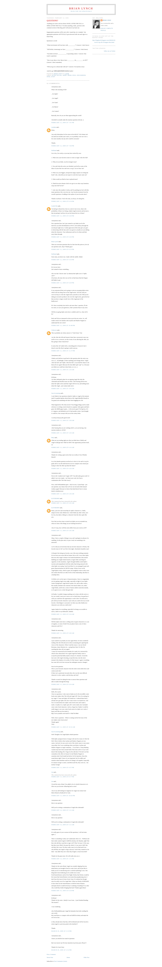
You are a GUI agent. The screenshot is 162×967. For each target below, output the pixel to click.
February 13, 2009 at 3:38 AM (62, 420)
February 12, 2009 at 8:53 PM (62, 249)
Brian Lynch (81, 8)
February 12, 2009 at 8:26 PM (62, 237)
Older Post (86, 957)
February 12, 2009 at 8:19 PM (62, 201)
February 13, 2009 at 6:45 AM (62, 530)
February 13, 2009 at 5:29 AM (62, 433)
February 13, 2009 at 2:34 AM (62, 369)
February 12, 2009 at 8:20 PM (62, 216)
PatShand (54, 150)
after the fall (57, 75)
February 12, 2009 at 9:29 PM (62, 283)
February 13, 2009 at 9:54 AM (62, 684)
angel (65, 75)
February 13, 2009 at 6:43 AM (62, 503)
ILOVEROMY (55, 498)
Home (68, 957)
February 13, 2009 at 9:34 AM (62, 614)
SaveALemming (55, 393)
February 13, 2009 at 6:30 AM (62, 494)
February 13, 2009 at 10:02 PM (63, 795)
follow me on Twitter (109, 51)
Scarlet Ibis (54, 206)
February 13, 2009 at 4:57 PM (62, 767)
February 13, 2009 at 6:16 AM (62, 447)
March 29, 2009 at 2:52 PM (61, 950)
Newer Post (50, 957)
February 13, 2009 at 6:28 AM (62, 468)
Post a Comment (51, 954)
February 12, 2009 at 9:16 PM (62, 259)
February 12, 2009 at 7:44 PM (62, 146)
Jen (52, 772)
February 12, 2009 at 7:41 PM (62, 122)
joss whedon (81, 75)
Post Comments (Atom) (60, 961)
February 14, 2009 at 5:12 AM (62, 810)
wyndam (53, 127)
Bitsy (52, 437)
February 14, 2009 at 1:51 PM (62, 858)
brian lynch (72, 75)
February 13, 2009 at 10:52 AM (63, 727)
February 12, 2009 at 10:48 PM (63, 325)
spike (48, 76)
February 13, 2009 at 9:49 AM (62, 633)
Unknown (54, 330)
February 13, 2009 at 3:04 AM (62, 388)
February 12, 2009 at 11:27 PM (63, 351)
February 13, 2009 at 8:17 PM (62, 776)
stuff (53, 76)
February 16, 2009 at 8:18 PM (62, 890)
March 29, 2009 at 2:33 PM (61, 931)
